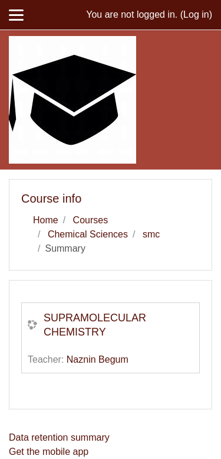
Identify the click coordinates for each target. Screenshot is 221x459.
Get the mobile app (48, 452)
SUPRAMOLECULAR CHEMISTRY (95, 325)
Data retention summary (59, 437)
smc (151, 234)
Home (45, 220)
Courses (90, 220)
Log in (196, 14)
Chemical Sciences (88, 234)
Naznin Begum (97, 359)
